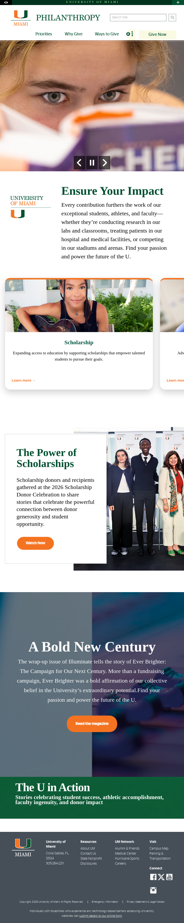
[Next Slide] (104, 162)
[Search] (172, 18)
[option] (92, 106)
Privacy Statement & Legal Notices (146, 902)
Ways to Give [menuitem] (107, 34)
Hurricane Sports (127, 858)
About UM (87, 848)
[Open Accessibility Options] (6, 2)
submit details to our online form (100, 915)
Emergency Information (105, 902)
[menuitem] (131, 34)
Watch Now (35, 543)
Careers (120, 863)
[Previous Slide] (79, 162)
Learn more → (24, 380)
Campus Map (159, 848)
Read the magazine (92, 724)
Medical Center (125, 853)
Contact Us (88, 853)
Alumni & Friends (127, 848)
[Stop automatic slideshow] (92, 162)
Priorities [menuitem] (43, 34)
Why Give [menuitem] (73, 34)
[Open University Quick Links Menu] (178, 2)
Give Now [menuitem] (158, 35)
